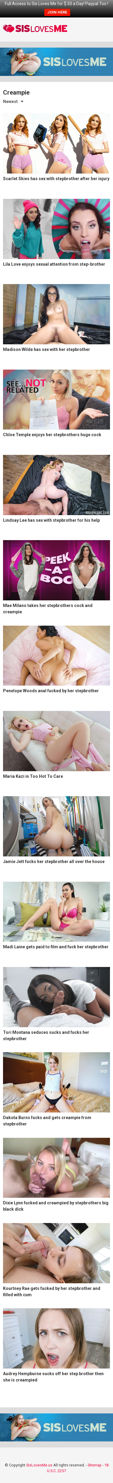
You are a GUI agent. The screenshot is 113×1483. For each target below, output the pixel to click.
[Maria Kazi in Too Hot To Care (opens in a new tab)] (56, 751)
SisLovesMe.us (39, 1465)
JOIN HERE (57, 12)
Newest (10, 101)
